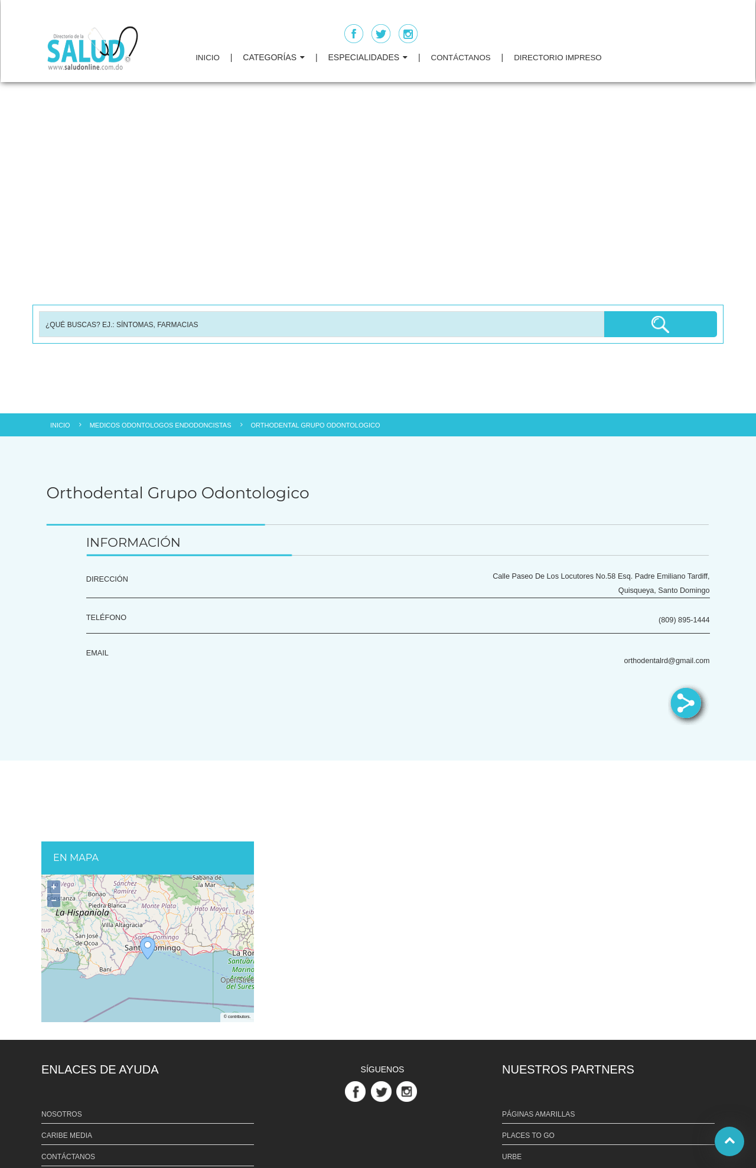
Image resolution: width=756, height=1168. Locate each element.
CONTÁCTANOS (461, 57)
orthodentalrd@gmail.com (667, 661)
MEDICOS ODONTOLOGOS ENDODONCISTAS (161, 425)
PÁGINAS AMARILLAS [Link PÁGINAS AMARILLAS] (538, 1114)
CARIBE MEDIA (66, 1135)
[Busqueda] (321, 324)
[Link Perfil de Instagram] (408, 1090)
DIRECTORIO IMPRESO (558, 57)
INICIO (207, 57)
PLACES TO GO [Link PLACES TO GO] (528, 1135)
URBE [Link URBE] (512, 1157)
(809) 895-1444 (684, 620)
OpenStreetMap (237, 981)
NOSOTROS (61, 1114)
